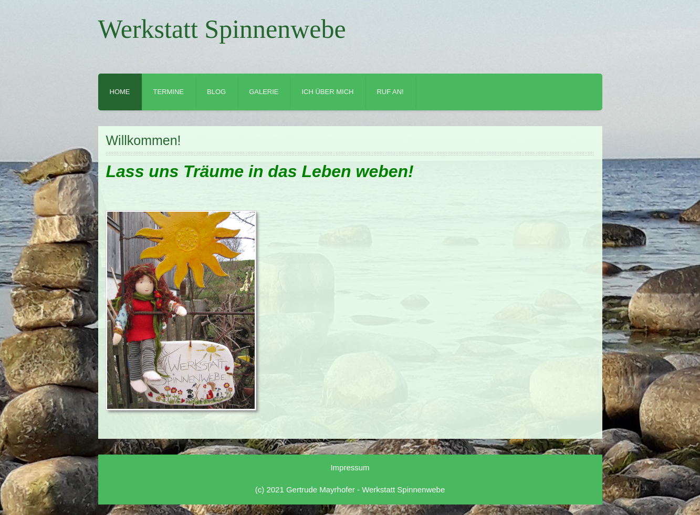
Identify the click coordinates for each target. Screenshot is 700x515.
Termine (168, 92)
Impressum (349, 467)
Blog (216, 92)
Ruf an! (390, 92)
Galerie (263, 92)
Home (120, 92)
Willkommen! (143, 140)
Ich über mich (327, 92)
